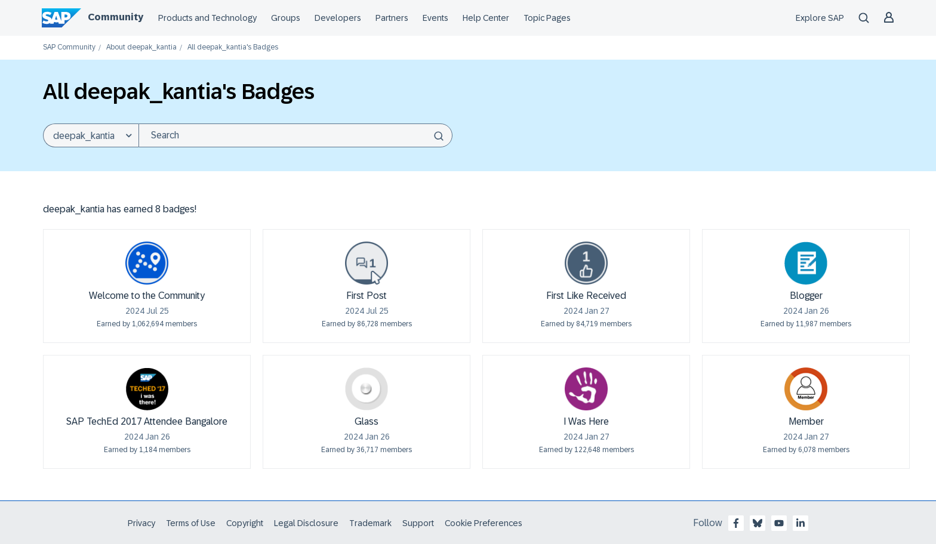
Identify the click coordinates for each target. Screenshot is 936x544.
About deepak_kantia (141, 47)
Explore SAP (820, 18)
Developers (338, 18)
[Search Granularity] (90, 135)
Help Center (486, 18)
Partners (391, 18)
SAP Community (69, 47)
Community (115, 17)
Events (435, 18)
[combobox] (295, 135)
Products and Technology (207, 18)
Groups (285, 18)
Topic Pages (547, 18)
